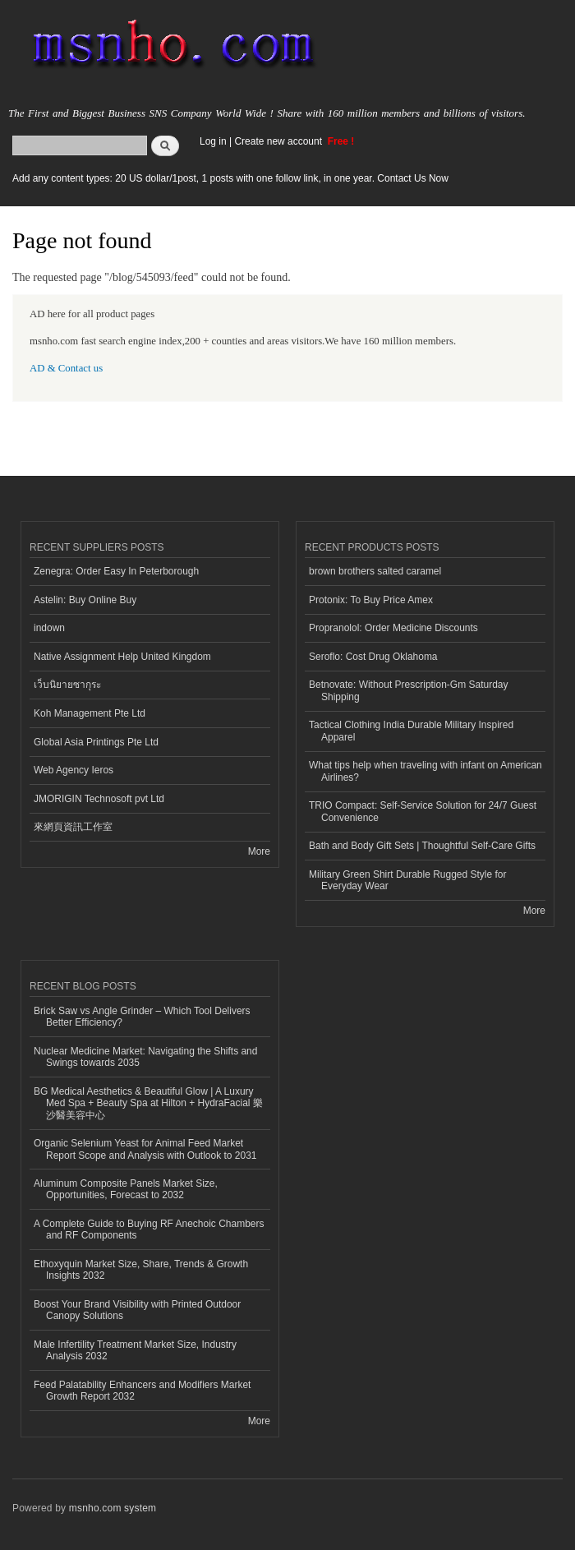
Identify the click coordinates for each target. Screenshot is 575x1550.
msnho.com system (112, 1508)
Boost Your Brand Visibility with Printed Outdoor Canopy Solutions (137, 1310)
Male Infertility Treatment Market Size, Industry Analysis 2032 (135, 1350)
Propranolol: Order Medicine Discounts (393, 628)
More (259, 851)
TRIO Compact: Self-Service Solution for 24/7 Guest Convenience (422, 811)
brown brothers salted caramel (375, 571)
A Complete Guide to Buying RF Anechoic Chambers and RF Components (149, 1229)
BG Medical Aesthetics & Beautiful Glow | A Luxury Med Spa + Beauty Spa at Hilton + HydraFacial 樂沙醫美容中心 (148, 1103)
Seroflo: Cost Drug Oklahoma (373, 656)
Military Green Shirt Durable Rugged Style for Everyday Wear (407, 880)
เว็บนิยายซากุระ (67, 684)
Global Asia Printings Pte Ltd (96, 742)
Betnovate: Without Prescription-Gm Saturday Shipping (408, 690)
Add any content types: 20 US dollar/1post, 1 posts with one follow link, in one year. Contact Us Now (230, 178)
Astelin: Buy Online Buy (85, 600)
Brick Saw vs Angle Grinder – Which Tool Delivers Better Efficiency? (142, 1016)
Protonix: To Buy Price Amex (371, 600)
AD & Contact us (66, 368)
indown (49, 628)
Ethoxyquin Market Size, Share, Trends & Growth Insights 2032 (141, 1269)
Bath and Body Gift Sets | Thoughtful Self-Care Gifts (422, 845)
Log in (213, 141)
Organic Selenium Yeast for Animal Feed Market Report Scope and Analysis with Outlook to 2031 (145, 1148)
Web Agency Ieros (73, 770)
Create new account (279, 141)
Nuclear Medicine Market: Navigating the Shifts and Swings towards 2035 (145, 1056)
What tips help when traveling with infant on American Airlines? (425, 770)
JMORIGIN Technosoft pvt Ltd (99, 799)
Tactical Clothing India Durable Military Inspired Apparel (411, 730)
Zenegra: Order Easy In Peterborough (116, 571)
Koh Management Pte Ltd (89, 713)
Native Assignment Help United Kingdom (122, 656)
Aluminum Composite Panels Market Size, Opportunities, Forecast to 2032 (126, 1189)
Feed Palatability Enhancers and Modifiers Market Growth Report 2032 (142, 1390)
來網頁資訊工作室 (73, 827)
